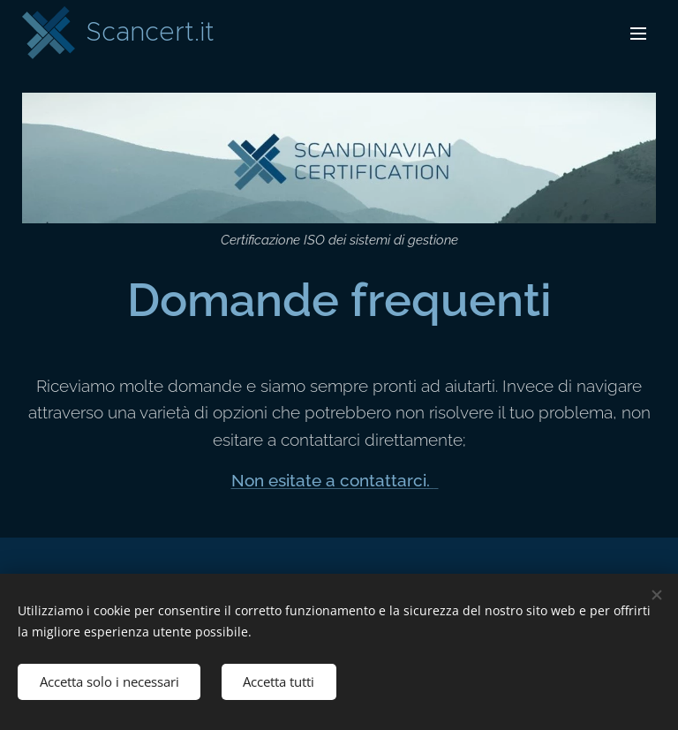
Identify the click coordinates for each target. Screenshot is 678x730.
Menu (638, 33)
